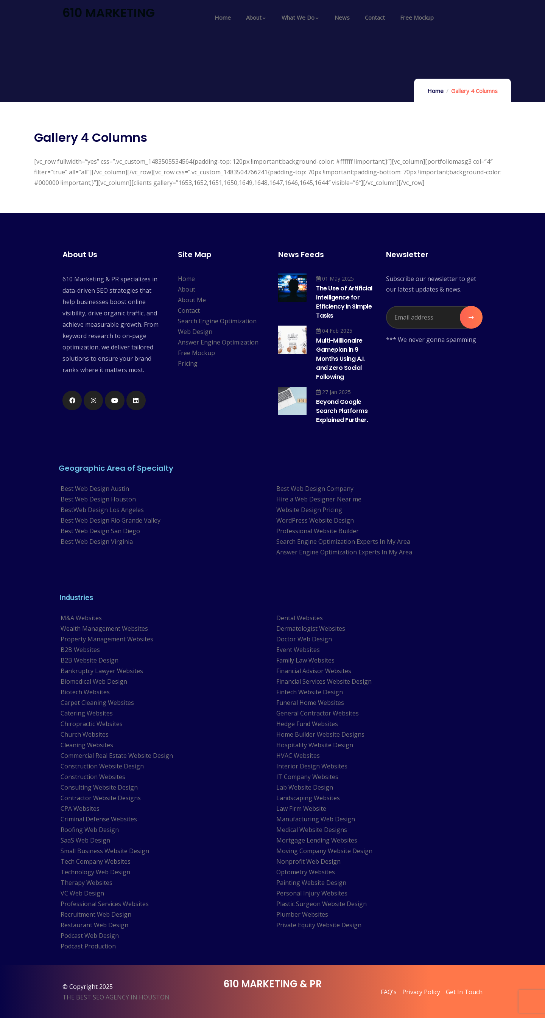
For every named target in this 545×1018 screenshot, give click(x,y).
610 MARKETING (108, 12)
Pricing (188, 363)
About (186, 289)
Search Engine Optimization (217, 321)
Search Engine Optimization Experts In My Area (343, 541)
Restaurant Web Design (94, 925)
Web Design (195, 331)
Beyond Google (342, 410)
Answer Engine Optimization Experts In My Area (344, 552)
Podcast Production (88, 946)
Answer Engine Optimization (218, 342)
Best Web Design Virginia (97, 541)
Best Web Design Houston (98, 499)
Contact (189, 310)
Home (435, 91)
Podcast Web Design (90, 935)
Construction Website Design (102, 766)
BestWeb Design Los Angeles (102, 510)
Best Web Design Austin (95, 488)
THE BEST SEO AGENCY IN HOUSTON (116, 997)
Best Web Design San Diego (100, 531)
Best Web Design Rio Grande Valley (110, 520)
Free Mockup (196, 353)
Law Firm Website (301, 808)
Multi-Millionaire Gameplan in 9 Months (340, 358)
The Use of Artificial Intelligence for (344, 302)
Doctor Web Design (304, 639)
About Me (192, 300)
